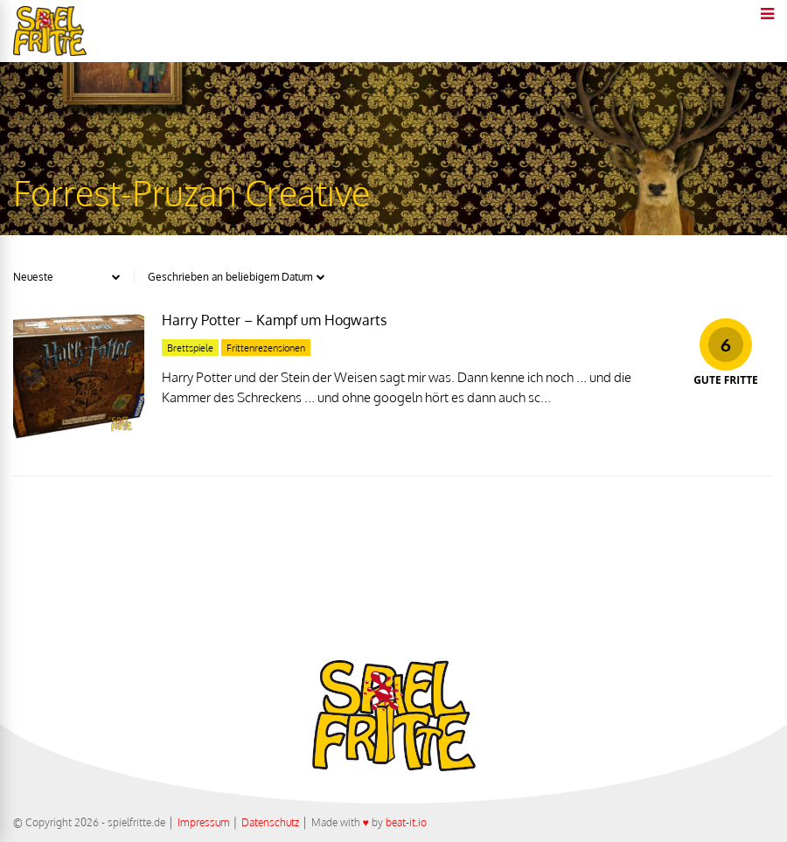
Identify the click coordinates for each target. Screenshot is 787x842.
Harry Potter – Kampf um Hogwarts (274, 320)
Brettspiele (190, 348)
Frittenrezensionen (265, 348)
